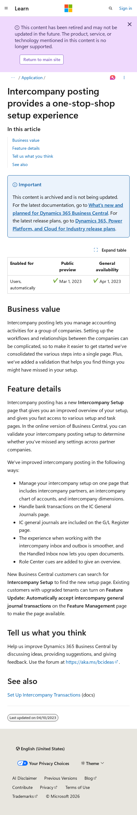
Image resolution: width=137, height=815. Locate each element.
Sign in (125, 8)
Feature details (26, 148)
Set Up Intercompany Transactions (43, 694)
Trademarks (23, 796)
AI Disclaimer (24, 778)
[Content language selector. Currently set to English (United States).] (40, 749)
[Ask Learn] (113, 78)
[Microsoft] (68, 8)
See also (20, 164)
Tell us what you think (32, 156)
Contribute (22, 787)
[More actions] (124, 78)
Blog (88, 778)
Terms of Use (77, 787)
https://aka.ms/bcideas (90, 662)
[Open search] (110, 8)
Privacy (46, 787)
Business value (25, 140)
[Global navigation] (6, 8)
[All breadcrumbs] (12, 78)
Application (32, 77)
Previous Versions (60, 778)
